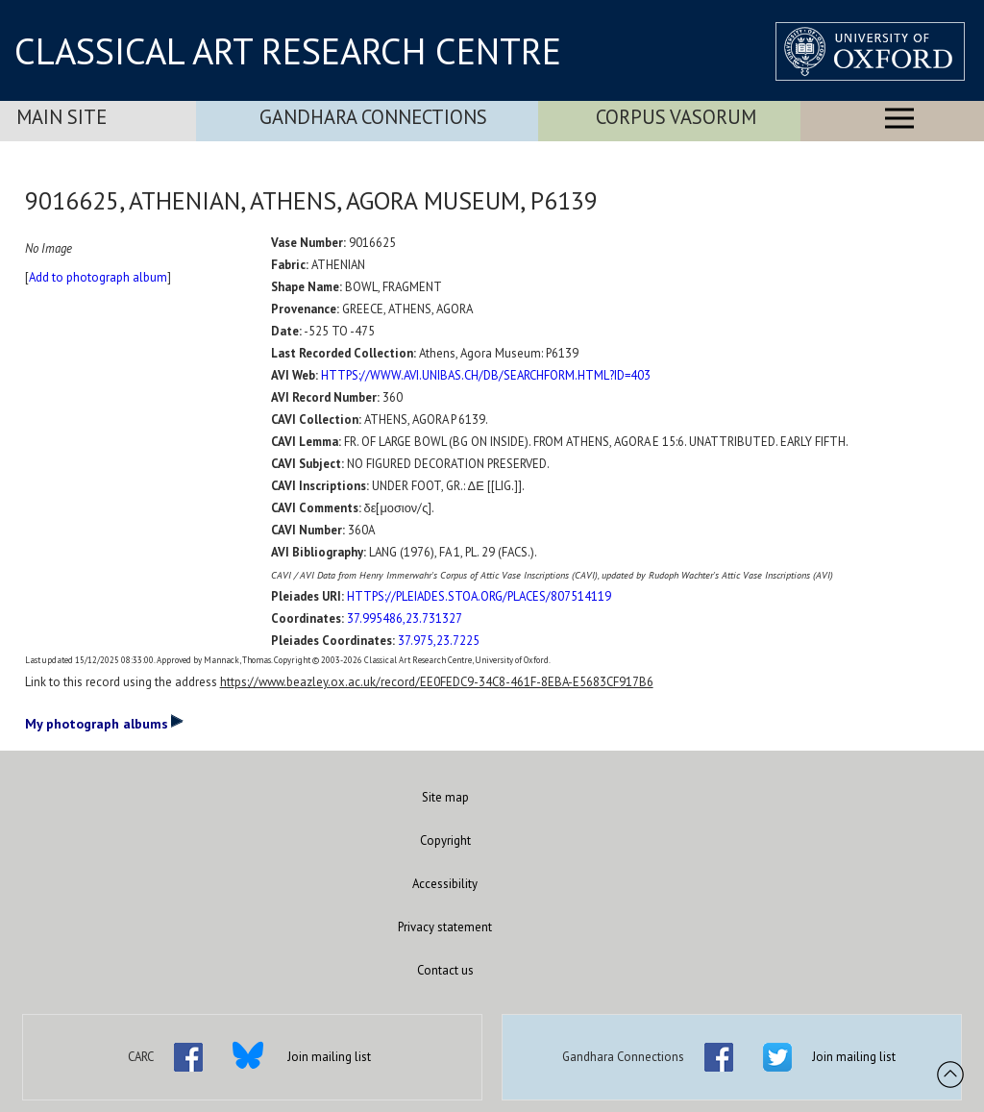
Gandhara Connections (373, 117)
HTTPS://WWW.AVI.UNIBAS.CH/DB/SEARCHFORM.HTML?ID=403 (486, 375)
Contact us (445, 970)
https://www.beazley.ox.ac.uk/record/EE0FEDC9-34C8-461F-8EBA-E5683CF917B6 (436, 682)
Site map (445, 797)
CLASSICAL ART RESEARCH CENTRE (287, 51)
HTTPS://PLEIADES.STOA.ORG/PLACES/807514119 (479, 596)
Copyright (445, 840)
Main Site (61, 117)
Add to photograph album (98, 277)
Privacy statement (445, 927)
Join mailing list (329, 1057)
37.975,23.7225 (439, 640)
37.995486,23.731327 (404, 618)
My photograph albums (104, 722)
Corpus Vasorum (676, 117)
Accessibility (445, 884)
